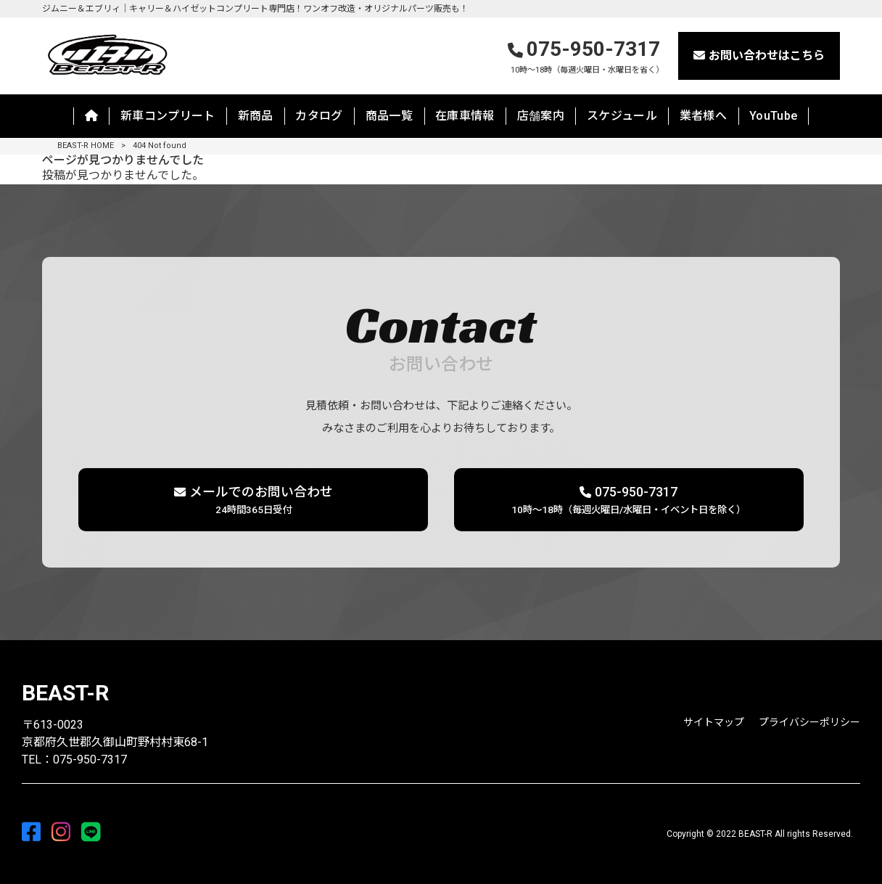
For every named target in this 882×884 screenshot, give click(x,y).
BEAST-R (65, 692)
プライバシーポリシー (809, 722)
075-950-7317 (586, 57)
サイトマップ (713, 722)
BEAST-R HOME (85, 145)
